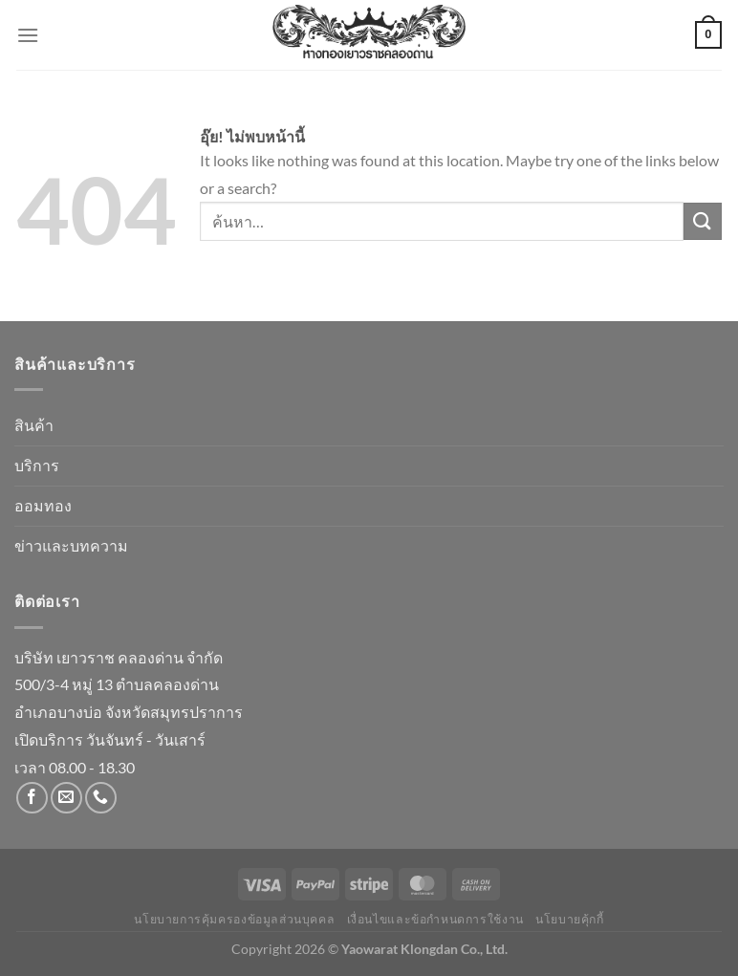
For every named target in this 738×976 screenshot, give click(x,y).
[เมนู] (27, 34)
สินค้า (34, 425)
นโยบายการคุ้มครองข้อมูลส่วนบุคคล (234, 919)
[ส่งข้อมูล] (703, 221)
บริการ (36, 465)
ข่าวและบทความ (71, 545)
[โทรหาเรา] (101, 797)
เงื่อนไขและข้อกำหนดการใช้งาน (435, 919)
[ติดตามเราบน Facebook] (32, 797)
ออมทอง (43, 505)
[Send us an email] (66, 797)
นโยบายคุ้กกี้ (569, 919)
